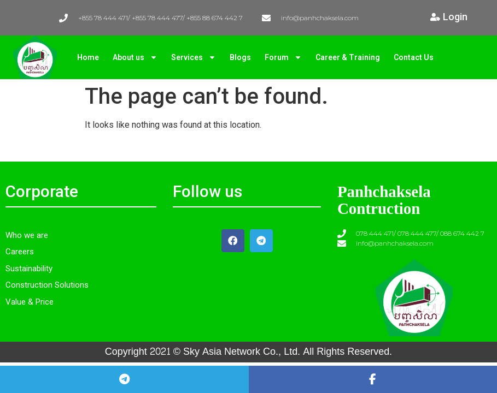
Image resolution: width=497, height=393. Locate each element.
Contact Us (414, 57)
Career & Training (347, 57)
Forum (283, 57)
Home (88, 57)
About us (135, 57)
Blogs (240, 57)
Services (193, 57)
